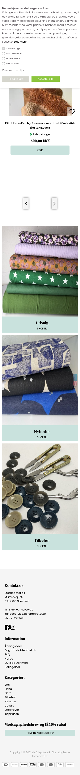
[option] (40, 112)
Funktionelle (13, 58)
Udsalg (9, 706)
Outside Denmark (17, 663)
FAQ (7, 654)
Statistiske (12, 63)
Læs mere (20, 41)
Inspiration (12, 714)
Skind (8, 689)
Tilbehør (10, 697)
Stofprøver (12, 710)
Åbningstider (13, 646)
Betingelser (12, 667)
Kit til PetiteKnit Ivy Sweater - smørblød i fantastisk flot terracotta (40, 125)
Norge (9, 659)
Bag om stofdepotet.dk (20, 650)
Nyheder (10, 701)
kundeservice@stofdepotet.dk (25, 614)
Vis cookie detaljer (13, 70)
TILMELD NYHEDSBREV (40, 733)
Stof (7, 685)
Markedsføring (14, 53)
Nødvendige (13, 48)
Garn (8, 693)
